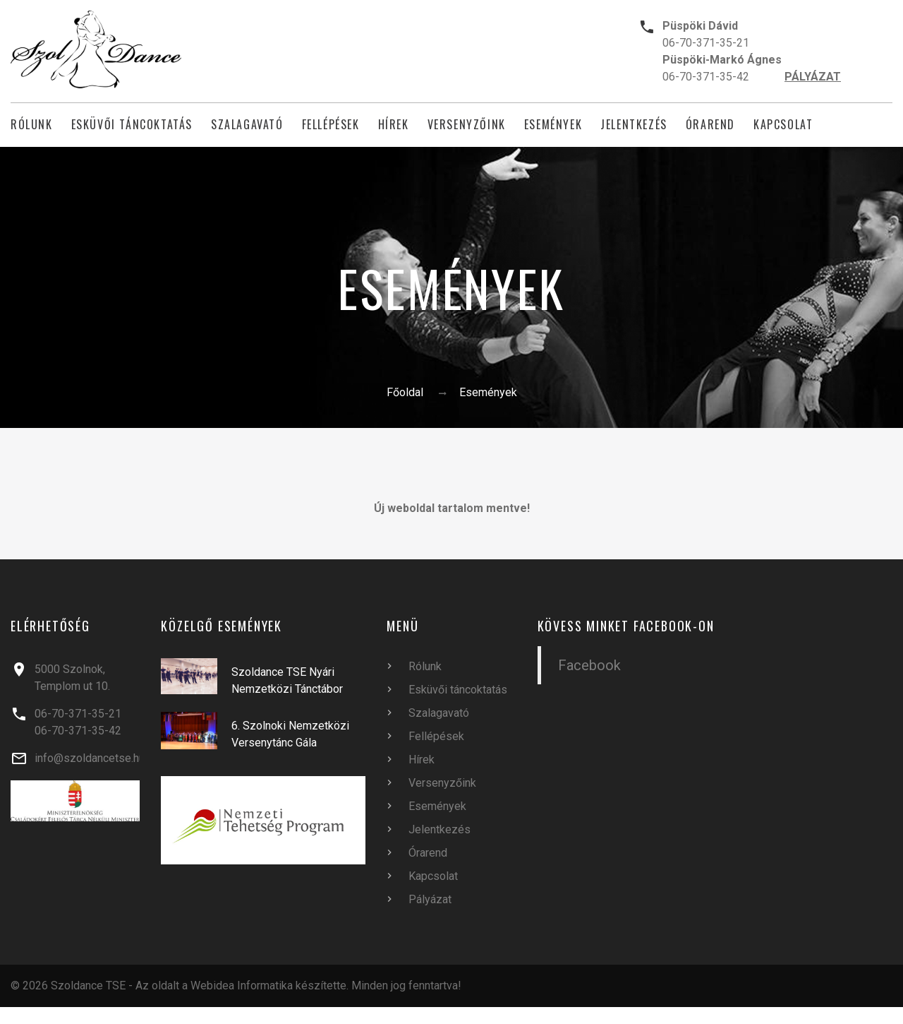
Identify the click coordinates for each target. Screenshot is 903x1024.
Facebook (589, 665)
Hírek (393, 124)
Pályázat (430, 899)
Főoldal (405, 392)
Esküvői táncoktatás (132, 124)
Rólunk (32, 124)
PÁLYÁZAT (812, 76)
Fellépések (331, 124)
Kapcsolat (783, 124)
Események (553, 124)
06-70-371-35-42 (705, 76)
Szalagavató (247, 124)
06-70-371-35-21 (705, 42)
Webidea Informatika (241, 985)
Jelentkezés (633, 124)
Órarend (710, 124)
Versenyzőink (467, 124)
